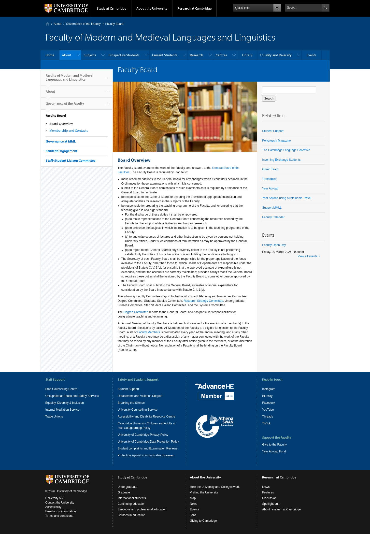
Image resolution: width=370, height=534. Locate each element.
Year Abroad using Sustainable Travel (286, 198)
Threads (267, 416)
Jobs (193, 515)
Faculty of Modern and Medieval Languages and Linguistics (69, 79)
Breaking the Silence (131, 402)
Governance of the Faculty (83, 24)
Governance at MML (61, 141)
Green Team (270, 169)
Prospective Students (124, 55)
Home (47, 24)
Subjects (90, 55)
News (193, 503)
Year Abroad (270, 188)
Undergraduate (127, 487)
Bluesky (267, 396)
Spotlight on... (271, 503)
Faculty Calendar (273, 217)
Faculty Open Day (274, 245)
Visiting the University (204, 492)
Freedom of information (60, 511)
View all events (307, 256)
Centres (221, 55)
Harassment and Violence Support (140, 396)
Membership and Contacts (68, 130)
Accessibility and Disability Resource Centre (146, 416)
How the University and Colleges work (215, 487)
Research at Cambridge (194, 8)
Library (247, 55)
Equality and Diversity (276, 55)
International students (132, 498)
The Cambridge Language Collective (286, 150)
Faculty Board (114, 24)
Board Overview (61, 123)
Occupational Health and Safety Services (72, 396)
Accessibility (53, 507)
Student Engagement (61, 151)
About (57, 24)
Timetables (269, 179)
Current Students (164, 55)
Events (311, 55)
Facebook (268, 402)
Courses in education (131, 515)
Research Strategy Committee (203, 301)
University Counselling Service (137, 409)
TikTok (266, 423)
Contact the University (59, 502)
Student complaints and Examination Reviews (147, 448)
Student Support (273, 131)
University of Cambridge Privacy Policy (143, 434)
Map (193, 498)
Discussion (269, 498)
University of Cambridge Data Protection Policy (148, 441)
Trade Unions (54, 416)
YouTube (268, 409)
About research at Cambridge (281, 509)
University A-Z (54, 498)
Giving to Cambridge (203, 520)
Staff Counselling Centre (61, 389)
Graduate (124, 492)
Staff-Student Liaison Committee (70, 160)
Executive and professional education (142, 509)
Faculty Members (148, 332)
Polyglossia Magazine (276, 140)
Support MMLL (272, 207)
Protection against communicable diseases (145, 455)
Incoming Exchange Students (281, 159)
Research (196, 55)
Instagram (268, 389)
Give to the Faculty (274, 444)
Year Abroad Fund (274, 451)
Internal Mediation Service (62, 409)
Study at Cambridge (111, 8)
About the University (151, 8)
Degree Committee (136, 312)
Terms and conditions (59, 516)
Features (268, 492)
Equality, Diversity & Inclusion (64, 402)
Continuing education (131, 503)
